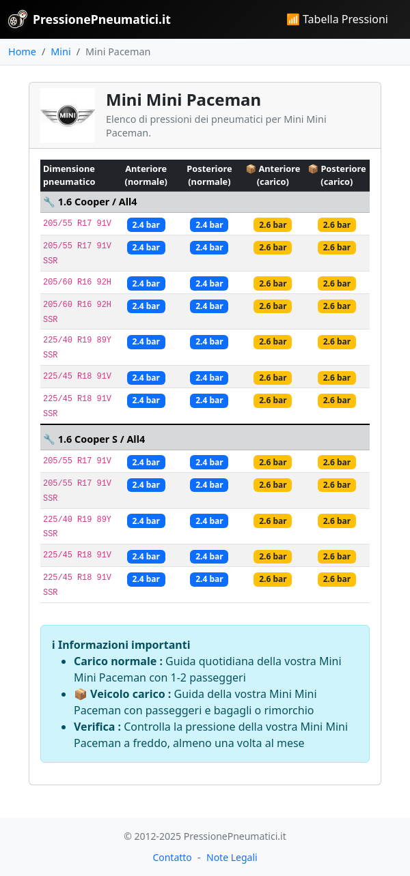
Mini (60, 51)
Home (22, 51)
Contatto (171, 857)
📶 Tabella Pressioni (337, 19)
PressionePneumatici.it (89, 19)
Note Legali (232, 857)
